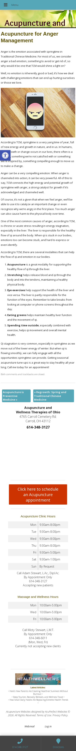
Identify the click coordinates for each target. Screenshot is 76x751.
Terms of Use (44, 715)
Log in (48, 726)
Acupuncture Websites (18, 711)
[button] (5, 155)
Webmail (29, 726)
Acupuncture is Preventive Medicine (13, 395)
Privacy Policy (60, 715)
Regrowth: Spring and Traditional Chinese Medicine (50, 395)
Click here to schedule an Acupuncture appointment (38, 494)
